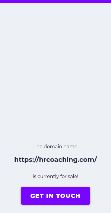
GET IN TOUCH (55, 195)
